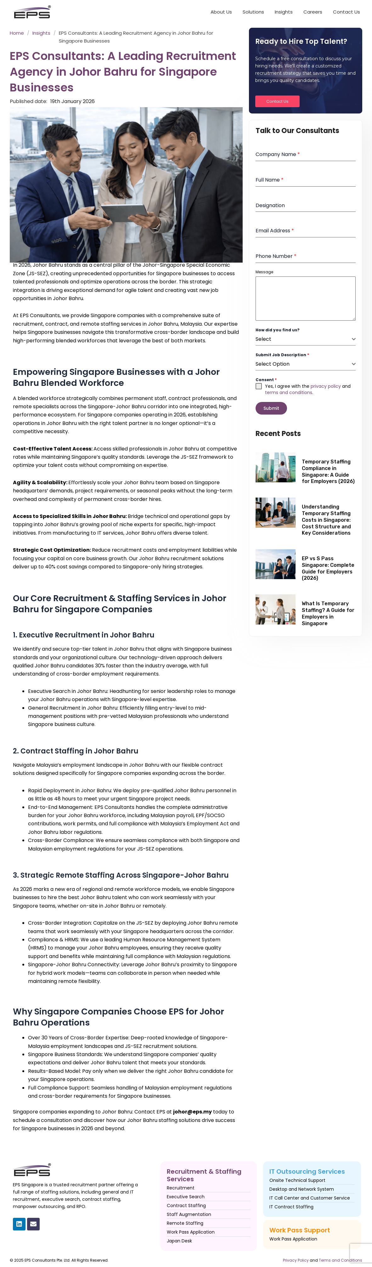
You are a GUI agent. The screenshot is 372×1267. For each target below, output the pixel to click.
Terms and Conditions (340, 1260)
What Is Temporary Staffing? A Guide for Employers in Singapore (328, 611)
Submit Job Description (282, 354)
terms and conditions (288, 392)
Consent (266, 379)
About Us (221, 12)
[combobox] (306, 339)
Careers (312, 12)
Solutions (253, 12)
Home (17, 33)
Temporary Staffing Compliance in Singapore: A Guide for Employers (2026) (328, 469)
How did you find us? (278, 330)
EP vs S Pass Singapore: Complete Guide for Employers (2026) (328, 566)
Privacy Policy (296, 1260)
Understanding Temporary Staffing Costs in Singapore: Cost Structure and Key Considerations (326, 518)
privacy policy (326, 386)
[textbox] (304, 339)
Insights (284, 12)
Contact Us (346, 12)
